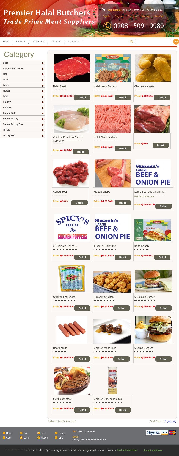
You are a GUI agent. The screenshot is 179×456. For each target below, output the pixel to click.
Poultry (23, 102)
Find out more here (127, 450)
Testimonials (38, 41)
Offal (23, 96)
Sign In (106, 16)
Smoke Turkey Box (23, 124)
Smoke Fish (23, 113)
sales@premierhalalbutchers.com (89, 439)
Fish (23, 74)
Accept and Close (152, 450)
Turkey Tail (23, 135)
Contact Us (73, 41)
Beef (23, 63)
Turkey (23, 130)
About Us (20, 41)
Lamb (23, 85)
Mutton (23, 90)
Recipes (23, 107)
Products (56, 41)
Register (119, 16)
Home (6, 41)
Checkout (132, 16)
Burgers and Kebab (23, 68)
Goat (23, 79)
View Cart (159, 16)
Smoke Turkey (23, 118)
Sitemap (145, 16)
